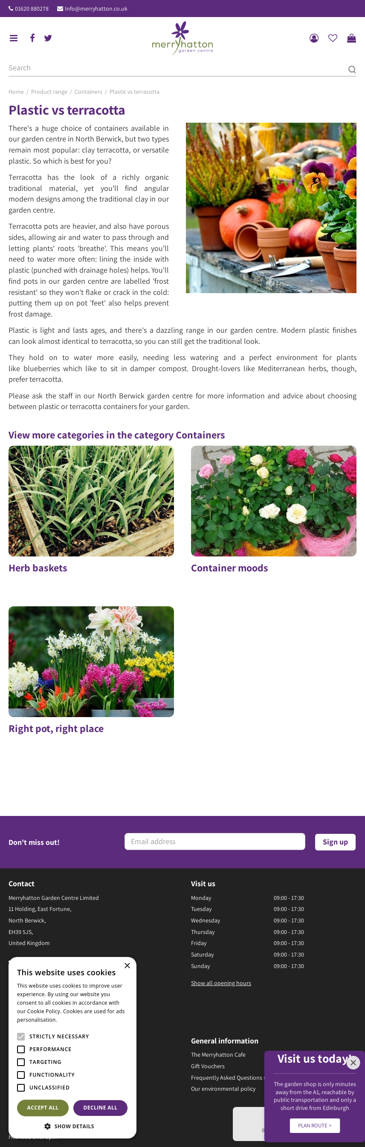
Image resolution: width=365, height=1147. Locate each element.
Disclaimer (205, 1131)
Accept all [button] (43, 1107)
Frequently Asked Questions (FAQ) (234, 996)
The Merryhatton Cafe (218, 974)
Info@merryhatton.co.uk (96, 8)
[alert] (72, 1047)
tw (48, 38)
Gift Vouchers (208, 985)
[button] (72, 1126)
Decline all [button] (101, 1107)
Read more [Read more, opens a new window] (72, 1019)
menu (14, 38)
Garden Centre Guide (199, 1123)
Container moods (229, 567)
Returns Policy (169, 1131)
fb (32, 38)
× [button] (127, 966)
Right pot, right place (56, 712)
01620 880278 (32, 8)
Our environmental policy (223, 1008)
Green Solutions (147, 1123)
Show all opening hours (221, 902)
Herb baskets (38, 567)
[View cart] (351, 38)
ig (29, 914)
